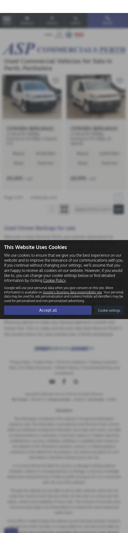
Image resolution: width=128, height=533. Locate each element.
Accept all (48, 297)
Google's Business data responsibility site (72, 279)
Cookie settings (109, 297)
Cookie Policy (54, 267)
